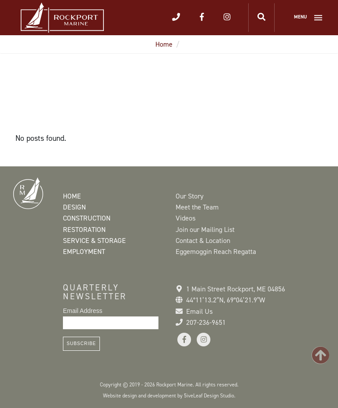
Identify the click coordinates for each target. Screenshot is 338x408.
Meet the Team (197, 207)
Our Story (189, 196)
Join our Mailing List (205, 229)
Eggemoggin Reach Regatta (216, 251)
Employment (84, 251)
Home (164, 44)
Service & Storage (94, 240)
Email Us (199, 311)
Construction (86, 218)
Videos (185, 218)
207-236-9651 (206, 322)
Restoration (84, 229)
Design (74, 207)
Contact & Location (203, 240)
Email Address (82, 310)
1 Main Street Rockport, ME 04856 (235, 289)
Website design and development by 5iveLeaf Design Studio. (169, 395)
